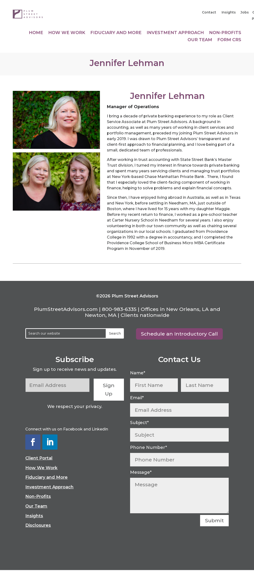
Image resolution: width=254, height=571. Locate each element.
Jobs (245, 12)
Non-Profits (225, 33)
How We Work (66, 33)
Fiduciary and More (115, 33)
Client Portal (39, 458)
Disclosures (38, 525)
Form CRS (229, 40)
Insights (228, 12)
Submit (214, 520)
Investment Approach (175, 33)
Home (36, 33)
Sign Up (109, 389)
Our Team (200, 40)
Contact (209, 12)
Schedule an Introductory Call (179, 334)
